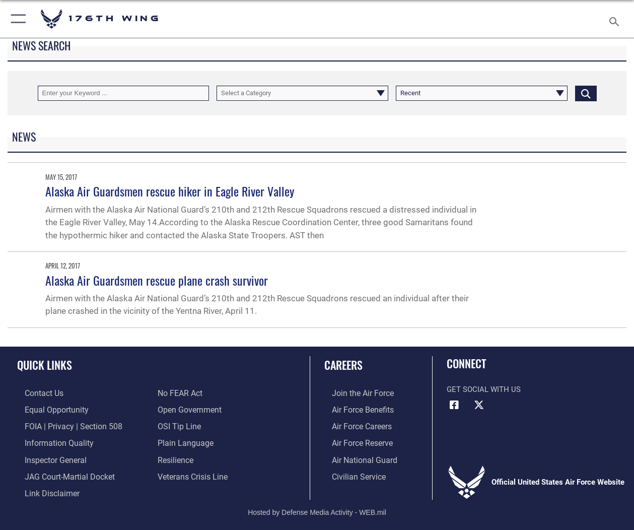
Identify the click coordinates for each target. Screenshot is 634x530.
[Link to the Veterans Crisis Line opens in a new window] (192, 473)
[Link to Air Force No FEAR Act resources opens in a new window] (179, 393)
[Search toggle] (616, 18)
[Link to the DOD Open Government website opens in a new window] (188, 408)
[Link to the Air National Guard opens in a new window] (355, 456)
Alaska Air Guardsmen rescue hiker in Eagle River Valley (169, 191)
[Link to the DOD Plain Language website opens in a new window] (183, 440)
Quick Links (44, 364)
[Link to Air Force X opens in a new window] (478, 405)
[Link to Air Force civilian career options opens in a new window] (350, 473)
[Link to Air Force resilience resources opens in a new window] (175, 456)
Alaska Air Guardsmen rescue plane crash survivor (156, 280)
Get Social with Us (484, 389)
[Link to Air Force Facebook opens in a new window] (454, 405)
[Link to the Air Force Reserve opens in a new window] (354, 440)
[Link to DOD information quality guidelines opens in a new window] (49, 440)
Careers (343, 364)
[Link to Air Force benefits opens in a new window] (354, 408)
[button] (16, 19)
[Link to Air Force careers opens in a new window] (353, 424)
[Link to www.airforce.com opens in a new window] (354, 393)
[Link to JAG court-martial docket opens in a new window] (60, 473)
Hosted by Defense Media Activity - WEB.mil (317, 507)
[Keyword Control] (123, 93)
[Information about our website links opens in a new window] (43, 489)
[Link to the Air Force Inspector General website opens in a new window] (47, 456)
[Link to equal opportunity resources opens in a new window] (47, 408)
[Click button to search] (586, 93)
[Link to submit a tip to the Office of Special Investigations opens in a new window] (178, 424)
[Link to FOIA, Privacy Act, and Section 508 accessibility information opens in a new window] (63, 424)
